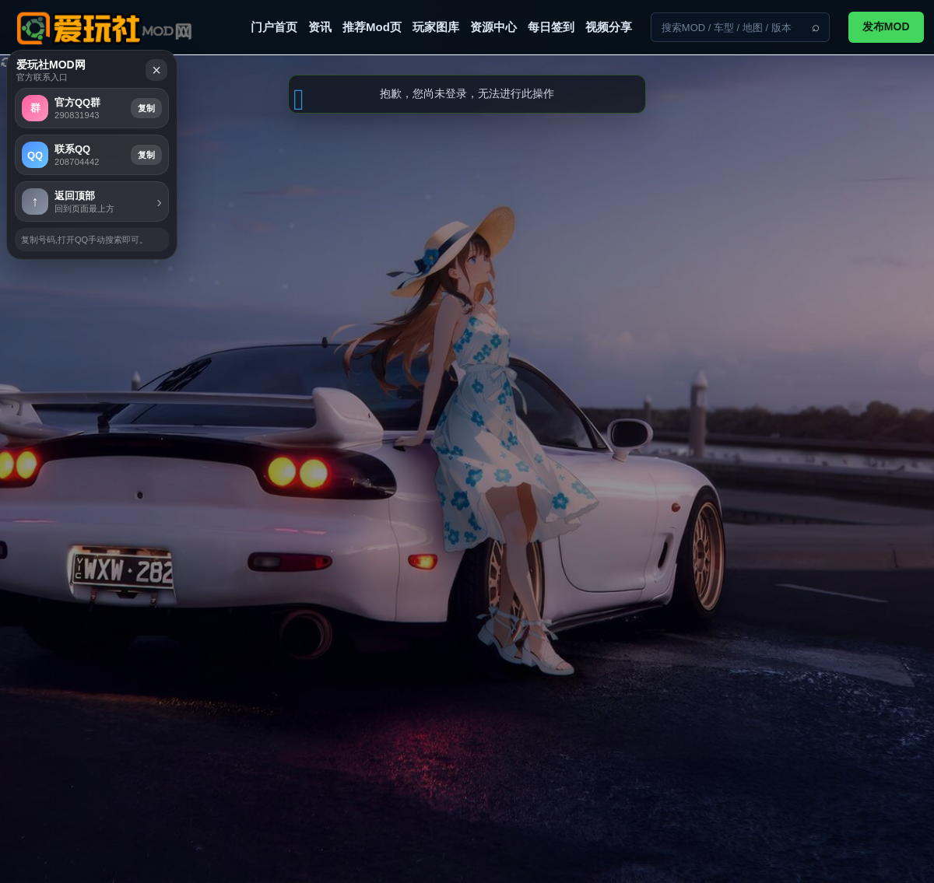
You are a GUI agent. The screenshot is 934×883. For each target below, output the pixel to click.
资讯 (320, 26)
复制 (835, 324)
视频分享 (608, 26)
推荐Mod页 (372, 26)
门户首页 (274, 26)
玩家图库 (436, 26)
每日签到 (551, 26)
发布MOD (886, 26)
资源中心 (493, 26)
